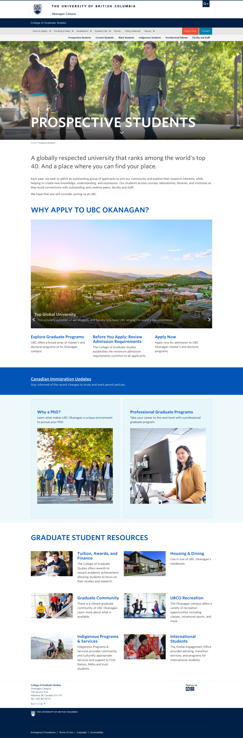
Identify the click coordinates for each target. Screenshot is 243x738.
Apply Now (190, 31)
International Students (183, 638)
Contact (205, 31)
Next (207, 323)
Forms (117, 31)
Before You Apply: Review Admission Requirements (117, 339)
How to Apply (40, 31)
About (147, 31)
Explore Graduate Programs (57, 337)
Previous (35, 323)
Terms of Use (66, 732)
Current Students (105, 37)
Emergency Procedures (43, 732)
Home (33, 143)
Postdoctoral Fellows (177, 37)
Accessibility (96, 732)
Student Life (101, 31)
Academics (82, 31)
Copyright (82, 732)
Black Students (126, 37)
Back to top (38, 704)
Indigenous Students (150, 37)
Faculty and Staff (201, 37)
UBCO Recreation (186, 598)
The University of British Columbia (37, 9)
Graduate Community (98, 598)
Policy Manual (132, 31)
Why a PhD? (49, 412)
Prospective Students (79, 37)
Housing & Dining (187, 553)
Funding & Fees (62, 31)
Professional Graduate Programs (161, 412)
